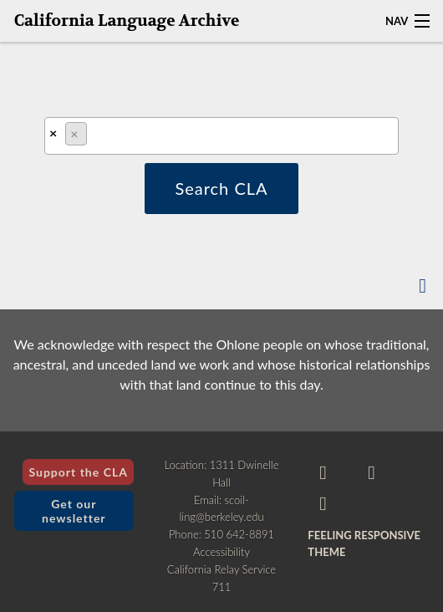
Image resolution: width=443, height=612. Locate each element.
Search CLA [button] (221, 188)
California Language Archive (127, 21)
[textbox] (96, 137)
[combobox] (221, 136)
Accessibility (221, 551)
